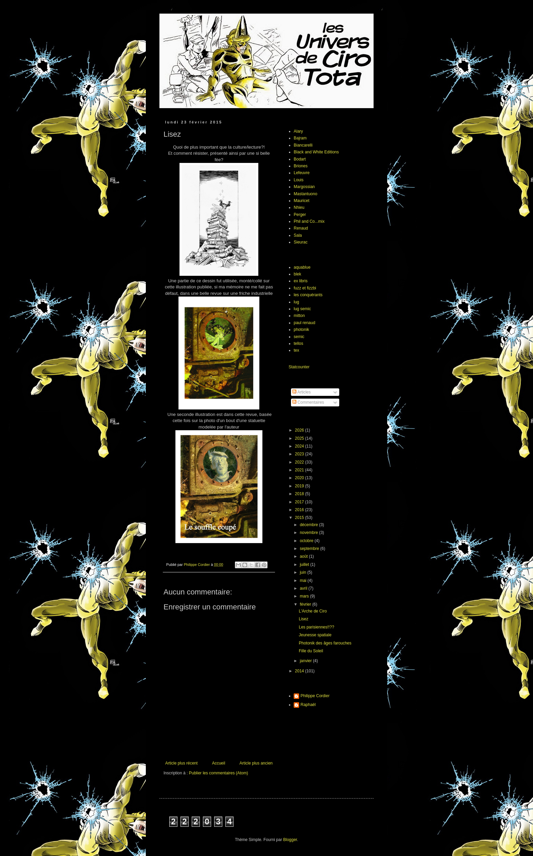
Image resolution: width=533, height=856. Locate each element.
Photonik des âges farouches (325, 643)
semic (299, 336)
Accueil (218, 763)
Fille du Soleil (311, 651)
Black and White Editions (316, 152)
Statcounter (299, 367)
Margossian (304, 186)
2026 (300, 430)
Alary (298, 131)
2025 (300, 438)
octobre (307, 540)
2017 (300, 502)
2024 (300, 446)
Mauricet (301, 200)
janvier (306, 660)
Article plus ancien (256, 763)
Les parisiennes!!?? (316, 627)
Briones (301, 166)
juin (303, 572)
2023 (300, 454)
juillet (305, 564)
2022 (300, 462)
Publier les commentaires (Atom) (218, 773)
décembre (309, 524)
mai (304, 580)
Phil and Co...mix (309, 221)
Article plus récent (181, 763)
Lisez (303, 619)
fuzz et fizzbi (305, 288)
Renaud (301, 228)
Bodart (300, 159)
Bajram (300, 138)
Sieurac (301, 242)
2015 (300, 517)
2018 (300, 493)
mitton (299, 315)
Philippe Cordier (314, 695)
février (306, 604)
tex (296, 350)
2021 (300, 470)
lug (296, 302)
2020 (300, 477)
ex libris (301, 281)
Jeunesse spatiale (315, 635)
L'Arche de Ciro (313, 611)
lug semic (302, 308)
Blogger (290, 839)
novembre (309, 532)
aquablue (302, 267)
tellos (298, 343)
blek (297, 274)
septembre (310, 548)
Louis (299, 180)
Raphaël (308, 704)
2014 (300, 671)
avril (304, 588)
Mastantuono (305, 193)
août (304, 556)
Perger (300, 214)
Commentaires (308, 402)
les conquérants (308, 294)
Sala (298, 235)
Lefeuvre (302, 172)
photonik (301, 329)
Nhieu (299, 207)
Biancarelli (303, 145)
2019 (300, 486)
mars (305, 596)
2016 (300, 509)
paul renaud (304, 322)
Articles (301, 392)
